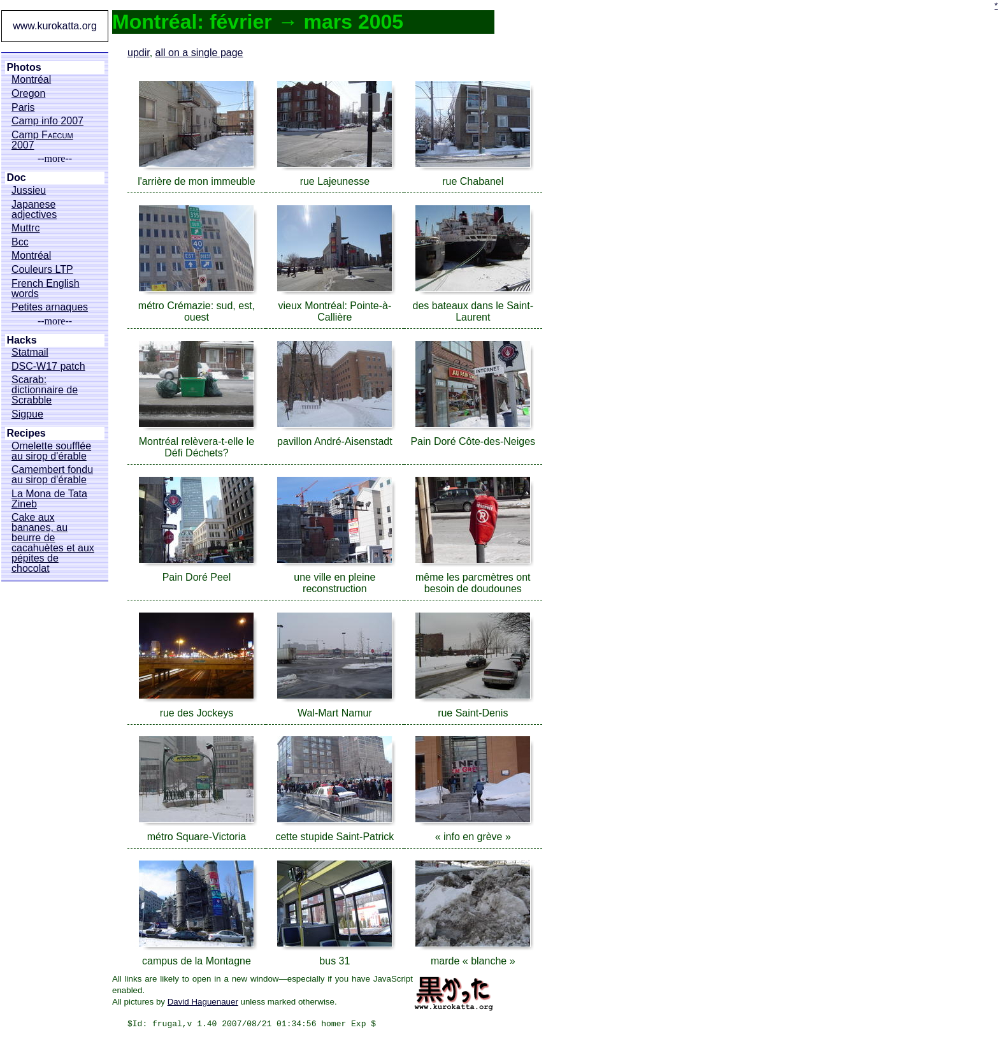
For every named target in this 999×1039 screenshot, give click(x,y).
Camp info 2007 (47, 121)
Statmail (29, 352)
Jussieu (28, 190)
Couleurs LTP (42, 270)
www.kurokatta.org (55, 25)
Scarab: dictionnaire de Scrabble (44, 390)
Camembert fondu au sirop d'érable (52, 475)
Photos (23, 67)
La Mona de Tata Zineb (49, 499)
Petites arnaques (49, 307)
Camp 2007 (42, 140)
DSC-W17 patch (48, 366)
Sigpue (27, 414)
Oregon (28, 94)
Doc (15, 178)
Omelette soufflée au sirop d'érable (51, 451)
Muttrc (25, 228)
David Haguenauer (203, 1001)
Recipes (25, 433)
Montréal (31, 80)
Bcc (20, 242)
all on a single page (199, 52)
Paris (22, 108)
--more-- (55, 159)
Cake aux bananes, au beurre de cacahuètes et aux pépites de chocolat (52, 543)
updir (138, 52)
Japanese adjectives (34, 210)
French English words (45, 289)
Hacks (21, 340)
